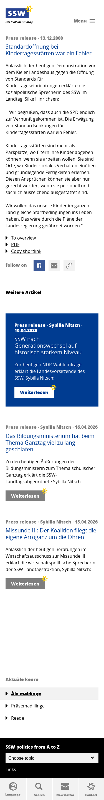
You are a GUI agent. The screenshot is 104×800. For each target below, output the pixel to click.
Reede (15, 718)
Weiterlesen (37, 391)
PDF (12, 244)
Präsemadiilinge (25, 706)
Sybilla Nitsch (64, 325)
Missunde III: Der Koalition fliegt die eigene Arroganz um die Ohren (51, 533)
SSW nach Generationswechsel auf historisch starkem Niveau (48, 346)
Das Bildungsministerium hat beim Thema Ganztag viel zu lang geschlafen (50, 443)
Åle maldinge (23, 693)
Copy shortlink (23, 251)
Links (11, 769)
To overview (21, 238)
